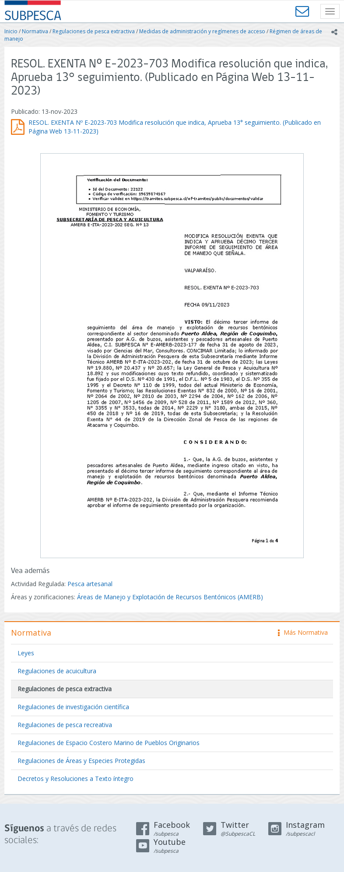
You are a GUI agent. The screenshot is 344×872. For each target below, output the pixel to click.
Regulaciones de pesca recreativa (65, 725)
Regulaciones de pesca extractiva (94, 31)
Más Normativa (303, 632)
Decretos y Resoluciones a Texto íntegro (75, 778)
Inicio (11, 31)
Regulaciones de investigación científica (73, 707)
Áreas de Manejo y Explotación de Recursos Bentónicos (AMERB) (170, 597)
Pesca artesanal (89, 584)
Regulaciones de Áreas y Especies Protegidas (81, 760)
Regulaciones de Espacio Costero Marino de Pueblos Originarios (109, 742)
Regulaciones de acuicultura (57, 671)
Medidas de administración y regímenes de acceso (202, 31)
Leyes (26, 653)
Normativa (35, 31)
